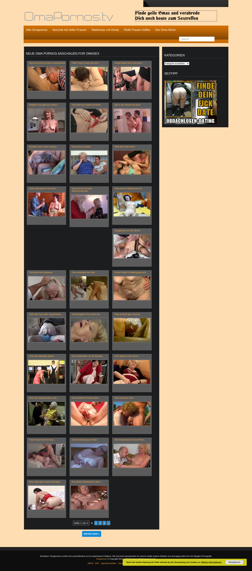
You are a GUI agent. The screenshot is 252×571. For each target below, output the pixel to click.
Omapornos (101, 559)
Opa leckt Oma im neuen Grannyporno (47, 63)
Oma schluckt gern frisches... (128, 314)
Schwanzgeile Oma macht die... (86, 314)
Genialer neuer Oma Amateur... (43, 147)
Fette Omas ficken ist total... (42, 440)
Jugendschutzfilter (108, 563)
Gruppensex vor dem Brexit (127, 230)
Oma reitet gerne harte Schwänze (44, 482)
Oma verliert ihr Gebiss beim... (86, 398)
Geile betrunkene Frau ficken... (43, 188)
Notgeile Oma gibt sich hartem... (44, 105)
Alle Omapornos (36, 30)
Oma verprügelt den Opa (83, 272)
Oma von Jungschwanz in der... (43, 398)
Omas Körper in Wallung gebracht (130, 272)
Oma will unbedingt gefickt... (42, 356)
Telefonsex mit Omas (105, 30)
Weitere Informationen (211, 562)
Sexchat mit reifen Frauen (69, 30)
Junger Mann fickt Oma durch (128, 63)
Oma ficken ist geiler (81, 147)
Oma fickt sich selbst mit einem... (87, 105)
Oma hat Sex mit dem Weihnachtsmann (82, 189)
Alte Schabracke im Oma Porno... (130, 440)
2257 (97, 563)
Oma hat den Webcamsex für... (128, 188)
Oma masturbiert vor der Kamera (87, 356)
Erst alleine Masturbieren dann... (87, 482)
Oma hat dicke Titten (124, 398)
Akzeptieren (234, 562)
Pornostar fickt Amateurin (40, 272)
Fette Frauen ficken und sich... (86, 63)
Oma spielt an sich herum (126, 356)
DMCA (90, 563)
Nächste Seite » (91, 534)
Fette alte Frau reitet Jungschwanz (45, 314)
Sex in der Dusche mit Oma (127, 105)
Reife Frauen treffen (137, 30)
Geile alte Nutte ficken (124, 147)
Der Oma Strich (165, 30)
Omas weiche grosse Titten (84, 440)
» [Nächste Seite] (108, 523)
